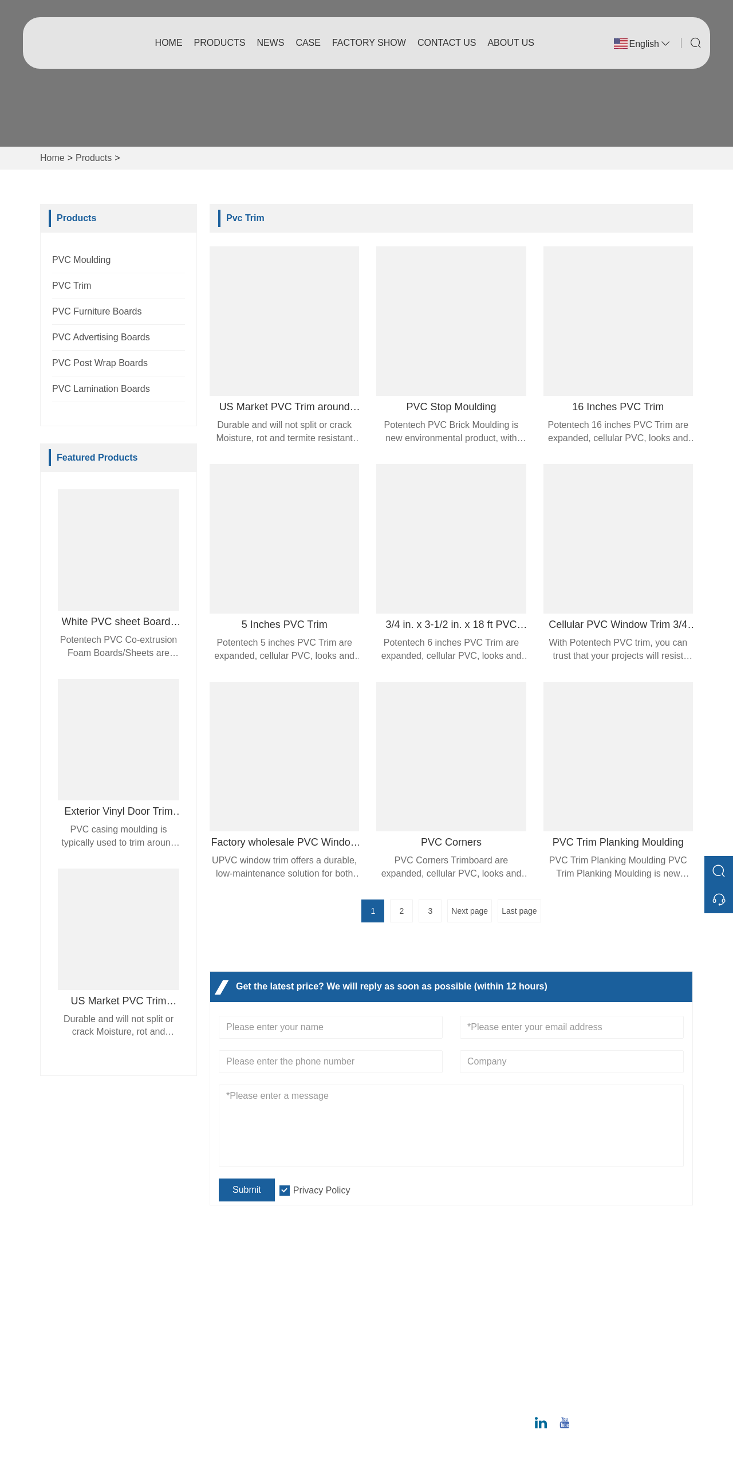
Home (169, 43)
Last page (519, 911)
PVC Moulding (81, 260)
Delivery (230, 1300)
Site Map (232, 1373)
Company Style (403, 1318)
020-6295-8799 (590, 1398)
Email (576, 1348)
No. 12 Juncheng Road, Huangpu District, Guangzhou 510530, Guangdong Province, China (616, 1304)
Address (586, 1270)
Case (308, 43)
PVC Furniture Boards (97, 311)
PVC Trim (71, 285)
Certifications (240, 1355)
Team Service (241, 1318)
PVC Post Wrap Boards (100, 363)
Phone (579, 1384)
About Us (510, 43)
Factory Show (369, 43)
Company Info (400, 1300)
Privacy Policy (321, 1190)
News (270, 43)
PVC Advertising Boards (101, 337)
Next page (469, 911)
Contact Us (446, 43)
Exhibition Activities (411, 1373)
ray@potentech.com (600, 1361)
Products (220, 43)
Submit (246, 1190)
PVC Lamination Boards (101, 389)
